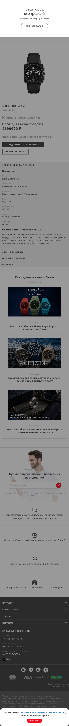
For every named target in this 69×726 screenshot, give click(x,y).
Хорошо (34, 720)
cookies (25, 712)
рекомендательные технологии (48, 712)
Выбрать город (34, 26)
